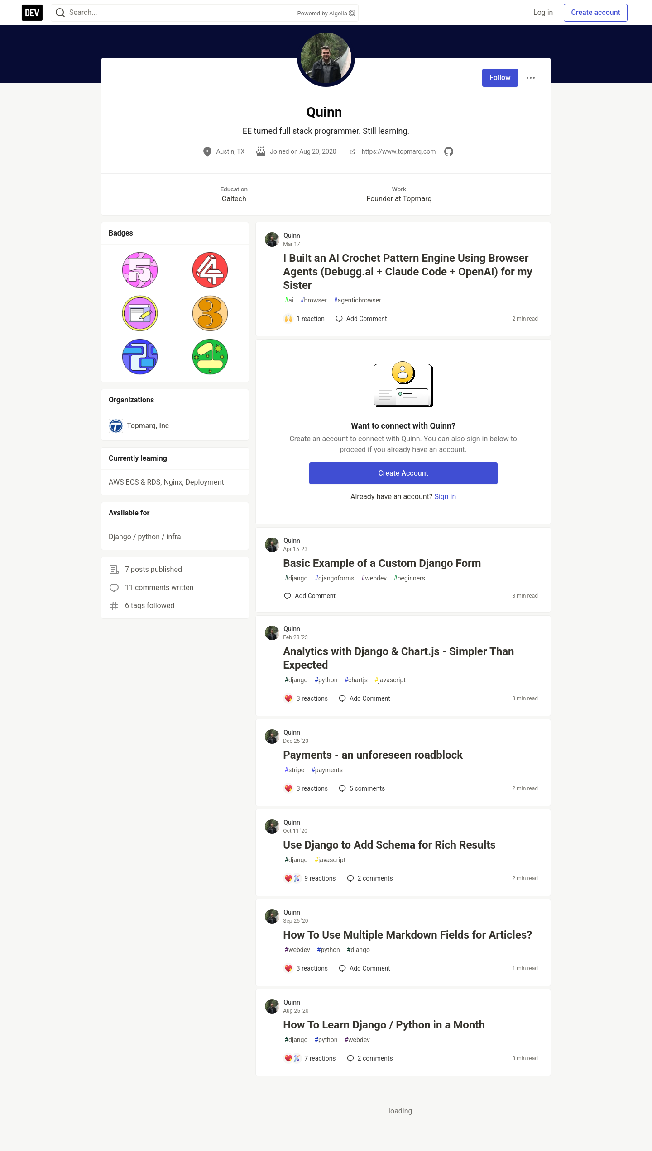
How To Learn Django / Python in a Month (383, 1025)
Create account (595, 12)
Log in (543, 12)
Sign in (445, 496)
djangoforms (334, 578)
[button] (140, 270)
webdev (374, 578)
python (325, 680)
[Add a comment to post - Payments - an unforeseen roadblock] (305, 788)
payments (327, 770)
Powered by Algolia (326, 13)
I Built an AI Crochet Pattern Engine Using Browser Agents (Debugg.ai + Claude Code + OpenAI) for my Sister (407, 272)
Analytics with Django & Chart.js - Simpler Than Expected (398, 658)
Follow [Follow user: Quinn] (500, 77)
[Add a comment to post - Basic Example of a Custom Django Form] (309, 596)
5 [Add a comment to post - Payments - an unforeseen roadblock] (361, 788)
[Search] (60, 13)
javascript (390, 680)
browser (313, 300)
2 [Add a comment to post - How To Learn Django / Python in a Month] (369, 1058)
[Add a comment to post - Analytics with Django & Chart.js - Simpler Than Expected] (305, 698)
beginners (409, 578)
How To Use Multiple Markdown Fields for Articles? (407, 935)
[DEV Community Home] (32, 13)
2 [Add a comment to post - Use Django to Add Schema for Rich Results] (369, 878)
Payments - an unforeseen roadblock (373, 755)
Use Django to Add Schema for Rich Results (389, 845)
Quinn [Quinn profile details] (291, 235)
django (295, 578)
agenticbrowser (357, 300)
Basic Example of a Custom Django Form (382, 563)
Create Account (403, 473)
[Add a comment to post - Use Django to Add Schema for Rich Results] (309, 878)
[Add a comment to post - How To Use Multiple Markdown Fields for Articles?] (305, 968)
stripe (294, 770)
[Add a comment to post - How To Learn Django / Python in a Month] (309, 1058)
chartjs (356, 680)
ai (288, 300)
